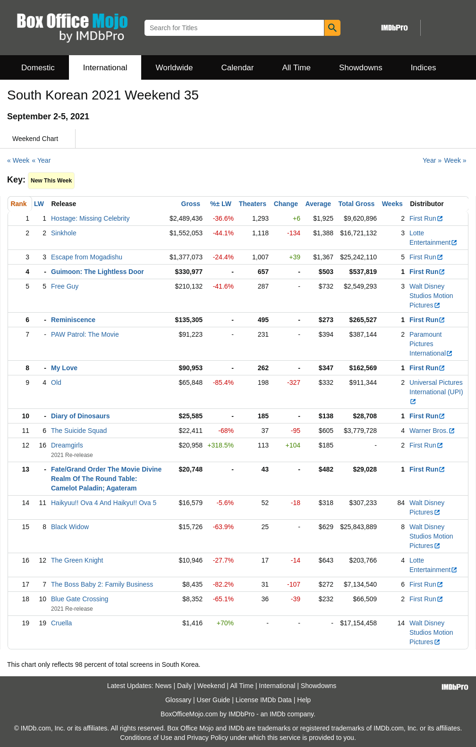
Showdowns (360, 67)
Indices (423, 67)
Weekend (211, 685)
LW (39, 204)
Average (318, 204)
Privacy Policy (207, 737)
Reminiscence (73, 320)
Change (286, 204)
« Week (18, 160)
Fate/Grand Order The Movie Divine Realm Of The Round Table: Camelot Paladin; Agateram (106, 478)
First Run (426, 218)
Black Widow (70, 527)
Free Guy (64, 286)
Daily (184, 685)
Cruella (61, 623)
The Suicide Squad (79, 430)
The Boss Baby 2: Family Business (102, 584)
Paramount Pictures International (431, 344)
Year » (432, 160)
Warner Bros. (432, 430)
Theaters (252, 204)
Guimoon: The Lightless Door (97, 271)
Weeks (392, 204)
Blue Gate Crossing (79, 599)
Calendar (237, 67)
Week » (455, 160)
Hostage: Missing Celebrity (90, 218)
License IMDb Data (264, 700)
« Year (41, 160)
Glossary (178, 700)
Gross (190, 204)
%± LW (220, 204)
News (163, 685)
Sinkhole (63, 233)
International (105, 67)
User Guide (213, 700)
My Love (64, 368)
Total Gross (357, 204)
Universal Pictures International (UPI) (436, 392)
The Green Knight (77, 560)
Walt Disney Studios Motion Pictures (431, 295)
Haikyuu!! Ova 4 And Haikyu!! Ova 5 (103, 502)
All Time (296, 67)
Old (56, 382)
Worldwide (174, 67)
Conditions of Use (146, 737)
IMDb (277, 714)
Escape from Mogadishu (86, 257)
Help (304, 700)
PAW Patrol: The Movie (85, 334)
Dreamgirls (67, 445)
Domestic (38, 67)
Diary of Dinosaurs (80, 416)
